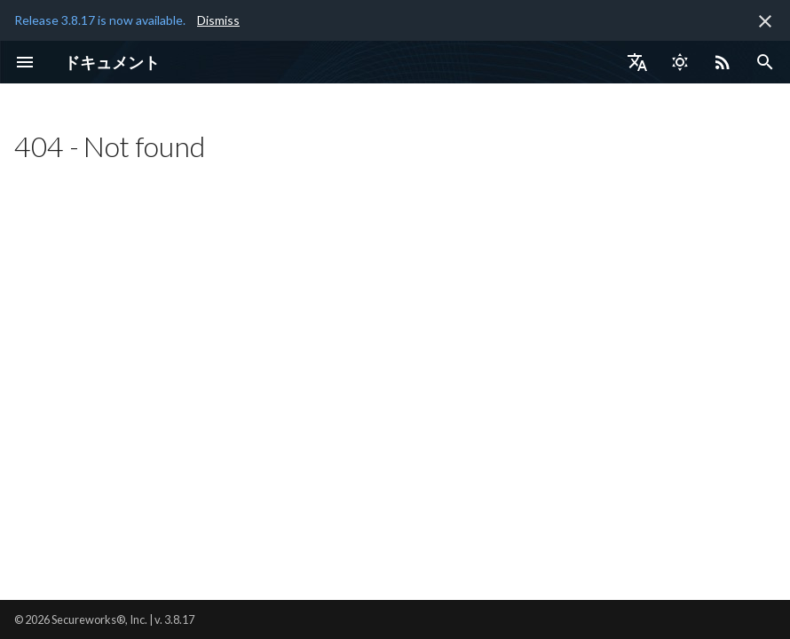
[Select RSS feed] (722, 62)
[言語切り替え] (637, 62)
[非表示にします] (765, 21)
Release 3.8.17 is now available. (100, 20)
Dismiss (218, 20)
